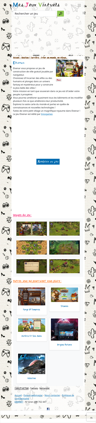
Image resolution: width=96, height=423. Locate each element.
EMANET (19, 401)
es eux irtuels (36, 5)
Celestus (31, 378)
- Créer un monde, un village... (53, 57)
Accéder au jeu (47, 162)
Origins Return (64, 344)
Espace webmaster (33, 395)
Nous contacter (52, 395)
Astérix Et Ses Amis (31, 336)
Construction (22, 388)
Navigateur (45, 388)
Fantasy (34, 388)
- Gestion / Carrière (29, 57)
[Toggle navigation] (79, 5)
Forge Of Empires (31, 309)
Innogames (47, 114)
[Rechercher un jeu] (34, 14)
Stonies (64, 306)
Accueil (16, 57)
